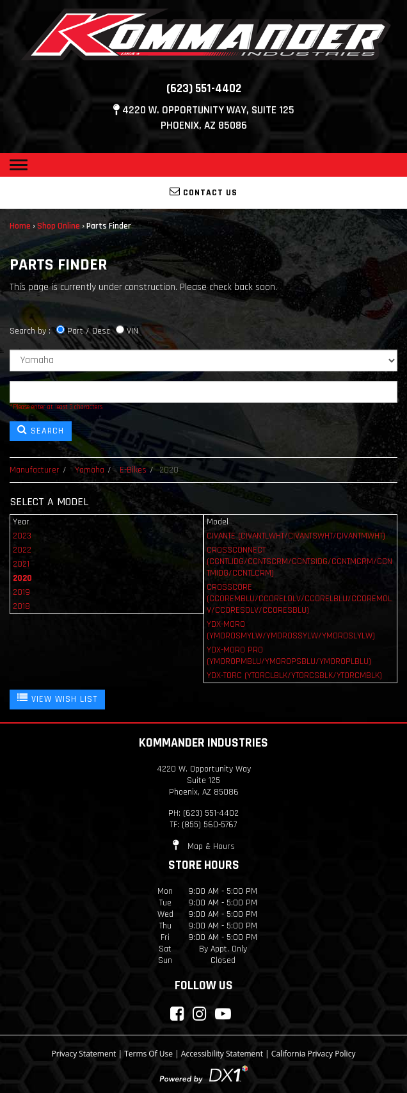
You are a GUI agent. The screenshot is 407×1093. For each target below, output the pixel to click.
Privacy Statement (84, 1053)
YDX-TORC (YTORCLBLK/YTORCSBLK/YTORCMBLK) (294, 675)
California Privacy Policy (313, 1053)
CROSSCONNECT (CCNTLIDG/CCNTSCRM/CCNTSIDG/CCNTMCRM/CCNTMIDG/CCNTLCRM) (299, 561)
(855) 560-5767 (209, 824)
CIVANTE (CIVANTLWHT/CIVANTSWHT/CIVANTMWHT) (296, 536)
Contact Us (203, 192)
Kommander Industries (203, 743)
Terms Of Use (148, 1053)
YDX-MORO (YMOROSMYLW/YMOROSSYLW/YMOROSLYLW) (291, 630)
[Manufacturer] (203, 360)
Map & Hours (204, 846)
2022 (22, 550)
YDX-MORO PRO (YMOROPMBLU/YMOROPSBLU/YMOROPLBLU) (289, 655)
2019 (21, 592)
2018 (21, 606)
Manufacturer (35, 470)
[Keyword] (203, 392)
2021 (21, 564)
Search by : (30, 331)
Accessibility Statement (222, 1053)
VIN (132, 331)
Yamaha (89, 470)
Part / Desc (88, 331)
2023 (22, 536)
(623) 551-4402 (203, 88)
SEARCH (40, 430)
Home (20, 226)
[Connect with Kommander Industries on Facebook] (177, 1014)
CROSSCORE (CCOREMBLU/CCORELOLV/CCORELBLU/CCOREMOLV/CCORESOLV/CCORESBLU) (299, 598)
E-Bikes (133, 470)
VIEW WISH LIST (57, 698)
